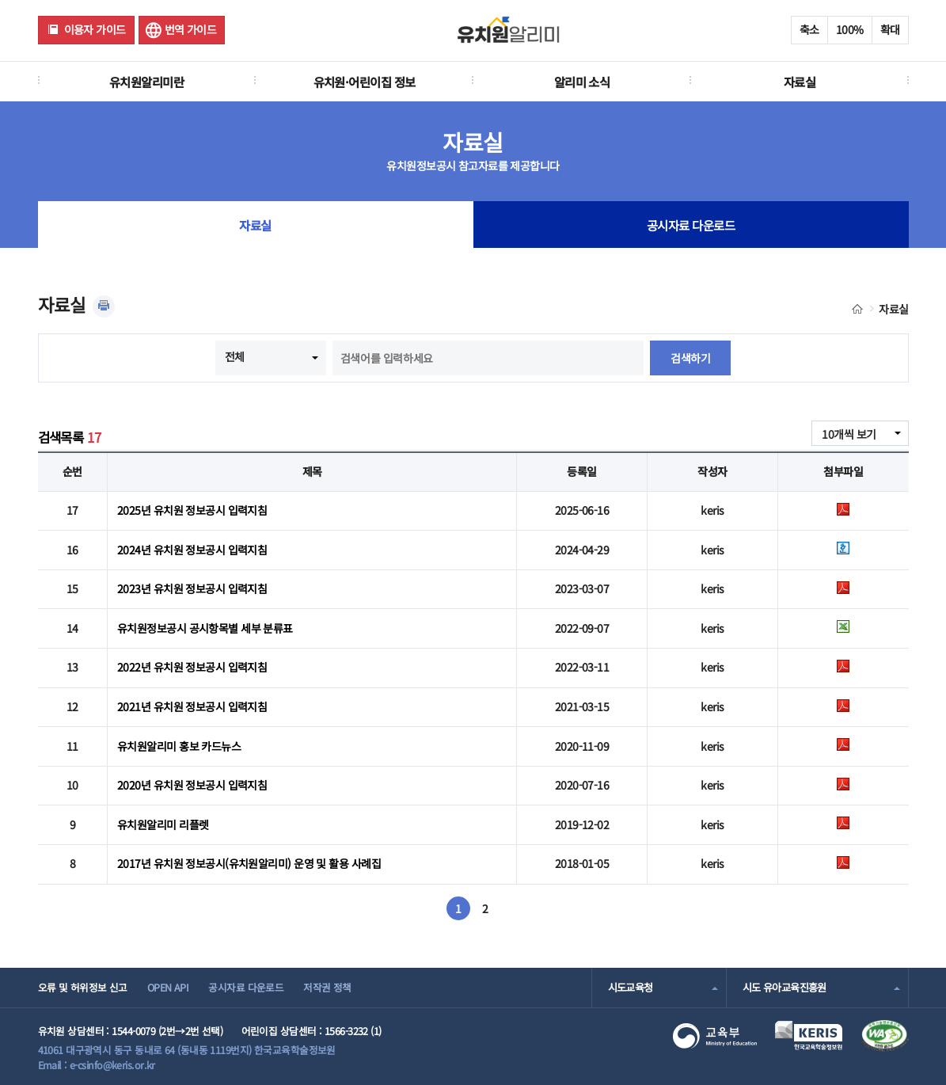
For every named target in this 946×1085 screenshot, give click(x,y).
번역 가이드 (191, 29)
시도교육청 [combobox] (630, 987)
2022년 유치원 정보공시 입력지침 (192, 667)
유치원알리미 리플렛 (162, 824)
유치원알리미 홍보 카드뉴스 (179, 746)
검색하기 (690, 358)
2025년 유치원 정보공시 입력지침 (192, 510)
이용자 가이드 (95, 29)
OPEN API (168, 987)
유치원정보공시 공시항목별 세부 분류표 (205, 628)
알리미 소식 (582, 81)
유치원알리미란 (146, 81)
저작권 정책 (327, 987)
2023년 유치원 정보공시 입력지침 (192, 588)
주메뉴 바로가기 (0, 0)
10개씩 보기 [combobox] (849, 434)
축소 (809, 29)
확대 (890, 29)
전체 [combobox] (235, 356)
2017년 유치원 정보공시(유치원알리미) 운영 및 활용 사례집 (249, 863)
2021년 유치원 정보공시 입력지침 (192, 706)
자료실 (799, 81)
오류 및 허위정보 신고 (82, 987)
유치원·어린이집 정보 (364, 81)
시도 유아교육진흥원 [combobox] (784, 987)
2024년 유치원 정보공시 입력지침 (192, 550)
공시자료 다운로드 (691, 225)
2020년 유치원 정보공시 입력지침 (192, 785)
